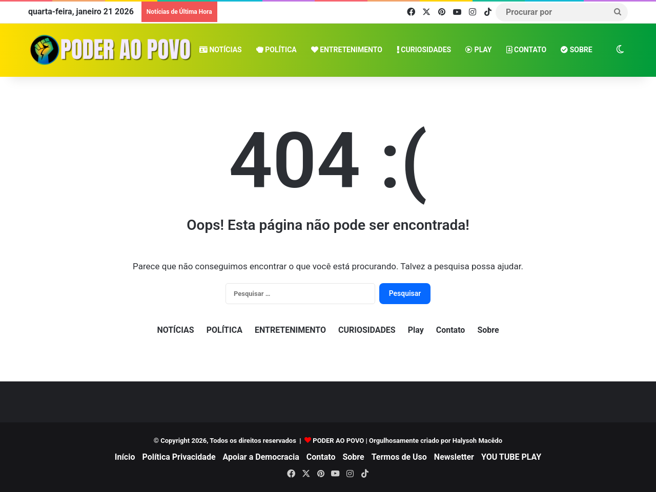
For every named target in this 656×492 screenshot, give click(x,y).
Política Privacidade (178, 457)
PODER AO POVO (338, 440)
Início (125, 457)
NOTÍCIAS (220, 50)
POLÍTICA (276, 50)
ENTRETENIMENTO (346, 50)
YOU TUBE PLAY (511, 457)
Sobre (576, 50)
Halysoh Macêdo (477, 440)
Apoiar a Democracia (261, 457)
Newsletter (454, 457)
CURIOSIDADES (424, 50)
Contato (526, 50)
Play (478, 50)
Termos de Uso (399, 457)
